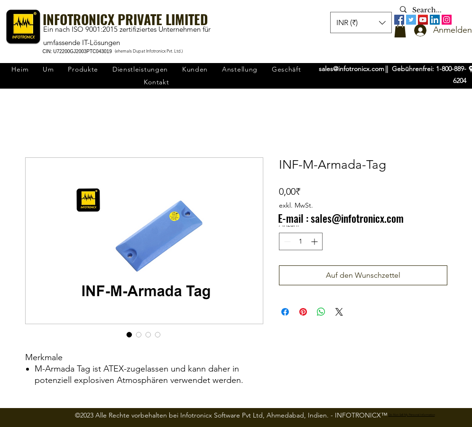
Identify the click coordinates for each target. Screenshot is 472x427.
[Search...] (428, 10)
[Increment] (315, 241)
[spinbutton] (300, 241)
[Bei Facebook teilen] (285, 312)
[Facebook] (399, 20)
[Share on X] (339, 312)
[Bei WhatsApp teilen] (321, 312)
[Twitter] (411, 20)
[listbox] (361, 22)
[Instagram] (447, 20)
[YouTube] (423, 20)
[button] (400, 30)
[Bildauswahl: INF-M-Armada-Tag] (129, 334)
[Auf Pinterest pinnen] (303, 312)
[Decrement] (286, 241)
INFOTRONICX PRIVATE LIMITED (125, 19)
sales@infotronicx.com (351, 68)
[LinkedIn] (435, 20)
